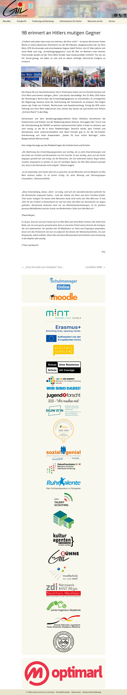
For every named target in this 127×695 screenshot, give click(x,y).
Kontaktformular (63, 692)
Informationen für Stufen (71, 21)
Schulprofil (21, 21)
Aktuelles (7, 21)
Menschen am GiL (95, 21)
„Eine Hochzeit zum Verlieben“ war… (43, 267)
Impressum (76, 692)
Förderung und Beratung (43, 21)
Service (112, 21)
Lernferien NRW (95, 267)
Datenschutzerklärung (92, 692)
